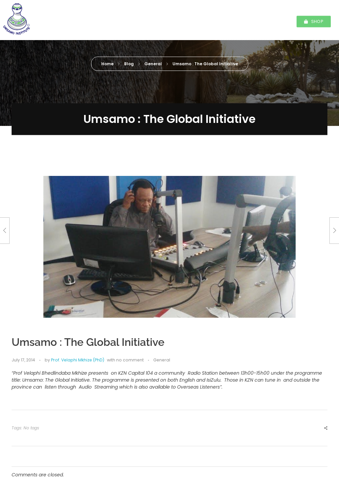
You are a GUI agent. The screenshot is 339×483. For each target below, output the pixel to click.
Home (107, 64)
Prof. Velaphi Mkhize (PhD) (201, 144)
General (153, 64)
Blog (129, 64)
